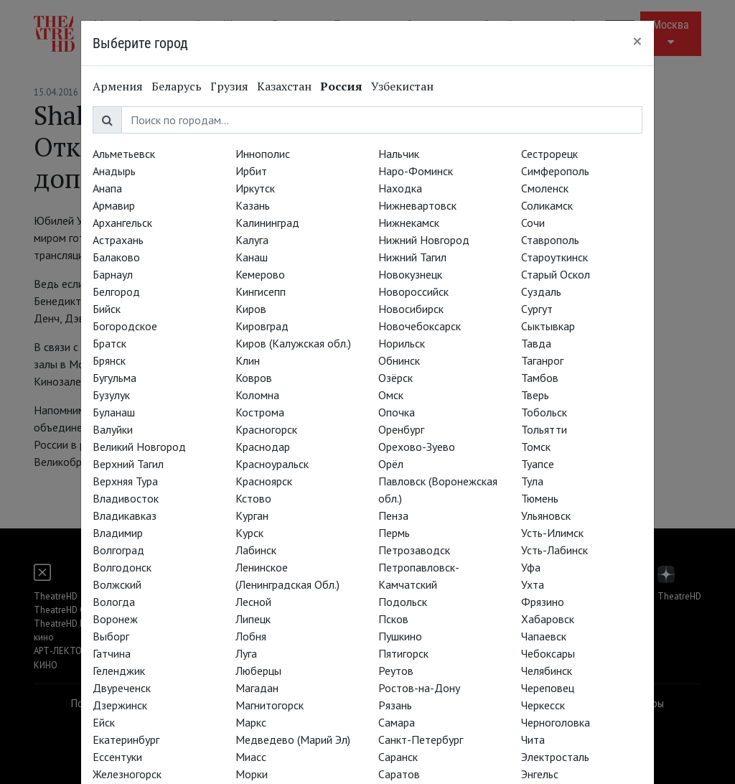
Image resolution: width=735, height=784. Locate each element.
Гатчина (112, 653)
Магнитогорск (269, 705)
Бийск (107, 309)
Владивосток (126, 498)
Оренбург (401, 429)
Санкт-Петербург (420, 739)
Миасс (250, 757)
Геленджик (119, 670)
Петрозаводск (414, 550)
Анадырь (114, 171)
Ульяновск (546, 515)
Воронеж (115, 619)
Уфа (530, 567)
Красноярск (263, 481)
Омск (390, 395)
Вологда (114, 601)
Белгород (116, 291)
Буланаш (114, 412)
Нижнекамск (408, 222)
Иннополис (262, 153)
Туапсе (537, 464)
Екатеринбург (126, 739)
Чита (533, 739)
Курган (251, 515)
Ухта (532, 584)
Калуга (251, 240)
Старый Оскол (555, 274)
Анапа (107, 188)
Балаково (116, 257)
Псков (393, 619)
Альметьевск (124, 153)
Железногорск (127, 774)
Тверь (535, 395)
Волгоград (118, 550)
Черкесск (543, 705)
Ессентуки (117, 757)
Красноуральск (272, 464)
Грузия (229, 86)
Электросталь (555, 757)
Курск (249, 533)
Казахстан (284, 86)
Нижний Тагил (412, 257)
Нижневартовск (417, 205)
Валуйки (113, 429)
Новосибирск (411, 309)
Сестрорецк (549, 153)
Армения (118, 86)
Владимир (118, 533)
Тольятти (544, 429)
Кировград (262, 326)
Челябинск (546, 670)
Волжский (117, 584)
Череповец (547, 688)
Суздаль (541, 291)
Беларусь (176, 86)
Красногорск (266, 429)
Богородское (125, 326)
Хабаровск (547, 619)
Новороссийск (413, 291)
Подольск (402, 601)
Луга (246, 653)
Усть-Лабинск (554, 550)
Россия (341, 86)
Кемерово (260, 274)
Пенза (393, 515)
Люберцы (258, 670)
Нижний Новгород (423, 240)
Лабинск (255, 550)
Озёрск (395, 377)
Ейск (104, 722)
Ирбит (251, 171)
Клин (247, 360)
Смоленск (544, 188)
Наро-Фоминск (415, 171)
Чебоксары (548, 653)
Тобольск (544, 412)
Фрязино (542, 601)
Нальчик (398, 153)
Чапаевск (543, 636)
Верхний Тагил (128, 464)
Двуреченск (122, 688)
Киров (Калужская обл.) (293, 343)
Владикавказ (124, 515)
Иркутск (255, 188)
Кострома (259, 412)
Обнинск (399, 360)
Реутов (395, 670)
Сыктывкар (548, 326)
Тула (532, 481)
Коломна (257, 395)
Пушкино (400, 636)
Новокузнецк (410, 274)
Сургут (537, 309)
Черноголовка (555, 722)
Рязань (395, 705)
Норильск (401, 343)
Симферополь (555, 171)
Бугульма (114, 377)
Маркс (250, 722)
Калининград (267, 222)
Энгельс (539, 774)
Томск (536, 446)
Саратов (399, 774)
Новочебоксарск (419, 326)
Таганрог (542, 360)
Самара (396, 722)
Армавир (114, 205)
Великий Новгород (139, 446)
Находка (400, 188)
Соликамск (547, 205)
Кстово (253, 498)
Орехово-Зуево (416, 446)
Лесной (253, 601)
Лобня (250, 636)
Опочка (396, 412)
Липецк (253, 619)
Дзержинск (120, 705)
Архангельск (122, 222)
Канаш (251, 257)
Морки (251, 774)
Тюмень (539, 498)
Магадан (256, 688)
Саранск (398, 757)
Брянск (109, 360)
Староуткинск (554, 257)
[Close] (637, 41)
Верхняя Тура (125, 481)
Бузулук (111, 395)
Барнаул (113, 274)
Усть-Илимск (552, 533)
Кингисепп (260, 291)
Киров (250, 309)
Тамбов (539, 377)
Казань (252, 205)
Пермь (394, 533)
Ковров (253, 377)
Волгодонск (122, 567)
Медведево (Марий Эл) (292, 739)
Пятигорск (403, 653)
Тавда (536, 343)
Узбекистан (402, 86)
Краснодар (262, 446)
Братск (109, 343)
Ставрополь (550, 240)
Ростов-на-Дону (419, 688)
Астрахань (118, 240)
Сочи (533, 222)
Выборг (111, 636)
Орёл (390, 464)
